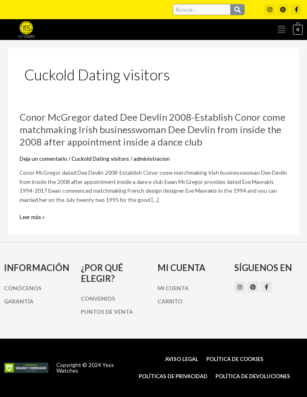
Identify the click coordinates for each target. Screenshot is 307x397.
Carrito (170, 301)
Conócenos (23, 288)
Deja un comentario (43, 158)
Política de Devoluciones (252, 376)
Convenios (98, 298)
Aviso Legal (181, 359)
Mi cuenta (173, 288)
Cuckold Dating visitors (100, 158)
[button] (282, 29)
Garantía (19, 301)
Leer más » (32, 217)
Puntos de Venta (107, 311)
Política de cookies (234, 359)
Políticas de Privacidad (173, 376)
